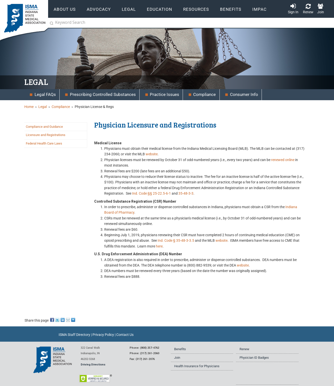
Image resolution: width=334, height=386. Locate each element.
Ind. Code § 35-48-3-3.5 (176, 240)
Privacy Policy (103, 335)
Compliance (61, 107)
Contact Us (125, 335)
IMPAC (259, 9)
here (159, 246)
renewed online (282, 160)
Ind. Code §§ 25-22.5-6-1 (151, 193)
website (152, 154)
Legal (42, 107)
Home (29, 107)
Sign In (293, 12)
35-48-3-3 (185, 193)
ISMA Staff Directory (74, 335)
